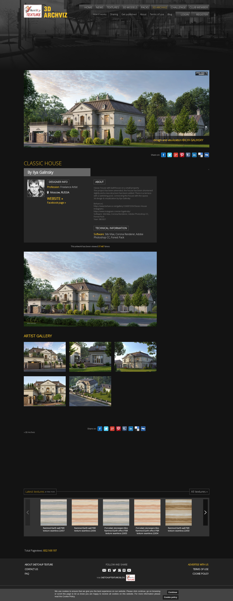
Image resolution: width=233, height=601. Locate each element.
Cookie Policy (200, 573)
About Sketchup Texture (39, 564)
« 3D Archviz (29, 432)
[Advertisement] (116, 40)
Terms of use (200, 569)
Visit (116, 577)
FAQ (27, 573)
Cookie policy (170, 597)
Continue (172, 592)
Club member (199, 7)
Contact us (31, 569)
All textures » (199, 491)
